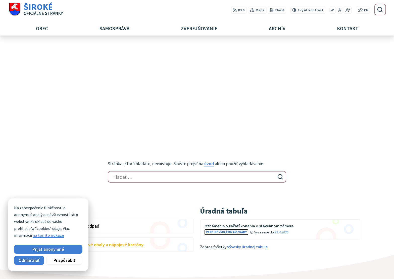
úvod (209, 63)
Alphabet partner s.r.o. (99, 218)
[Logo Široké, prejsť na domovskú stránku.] (35, 9)
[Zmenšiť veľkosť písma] (332, 10)
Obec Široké (72, 223)
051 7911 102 (322, 259)
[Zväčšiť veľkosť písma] (347, 10)
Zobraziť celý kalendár (53, 158)
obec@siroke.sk (325, 265)
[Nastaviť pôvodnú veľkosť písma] (339, 10)
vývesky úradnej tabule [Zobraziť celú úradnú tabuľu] (247, 146)
